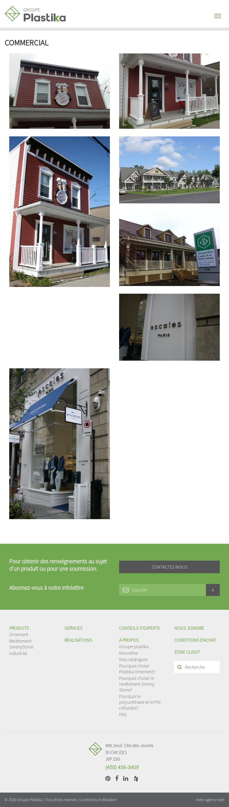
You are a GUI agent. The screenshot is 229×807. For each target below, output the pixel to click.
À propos (129, 640)
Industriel (18, 653)
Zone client (187, 652)
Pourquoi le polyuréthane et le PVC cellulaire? (140, 702)
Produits (19, 628)
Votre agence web (210, 799)
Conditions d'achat (195, 640)
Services (73, 628)
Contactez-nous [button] (169, 567)
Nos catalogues (133, 659)
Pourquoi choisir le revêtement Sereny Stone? (137, 684)
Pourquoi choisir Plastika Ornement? (137, 669)
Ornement (18, 634)
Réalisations (78, 640)
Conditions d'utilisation (98, 799)
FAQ (123, 714)
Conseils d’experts (139, 628)
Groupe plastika (133, 646)
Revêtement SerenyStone (21, 644)
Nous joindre (189, 628)
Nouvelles (128, 653)
